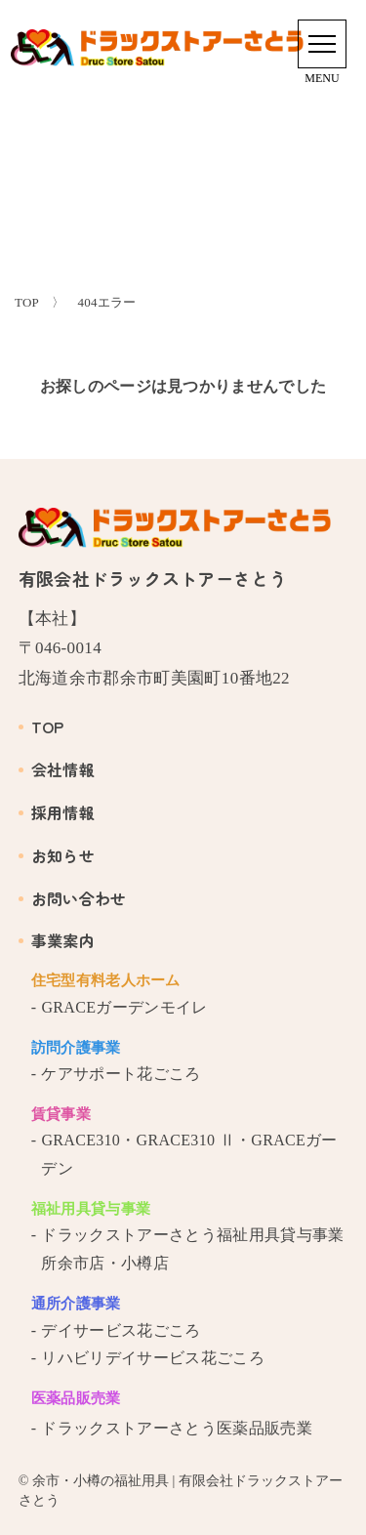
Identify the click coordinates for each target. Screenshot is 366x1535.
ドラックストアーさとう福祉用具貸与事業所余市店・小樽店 (192, 1248)
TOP (41, 726)
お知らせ (57, 855)
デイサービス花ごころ (120, 1330)
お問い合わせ (73, 898)
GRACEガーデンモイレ (124, 1007)
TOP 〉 (39, 302)
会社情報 (57, 769)
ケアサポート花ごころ (120, 1073)
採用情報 (57, 812)
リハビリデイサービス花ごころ (152, 1357)
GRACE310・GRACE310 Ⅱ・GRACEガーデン (189, 1154)
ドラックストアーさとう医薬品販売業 (176, 1428)
